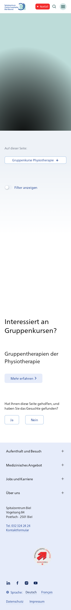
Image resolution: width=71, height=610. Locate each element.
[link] (42, 6)
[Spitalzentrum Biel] (15, 6)
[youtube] (35, 583)
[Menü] (63, 6)
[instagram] (26, 583)
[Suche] (54, 6)
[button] (12, 419)
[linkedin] (8, 583)
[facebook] (17, 583)
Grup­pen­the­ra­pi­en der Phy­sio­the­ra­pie (31, 357)
